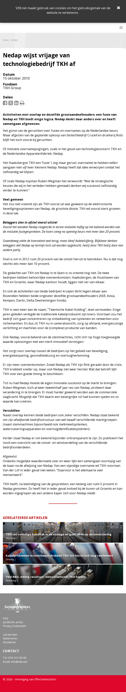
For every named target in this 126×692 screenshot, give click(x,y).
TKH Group (12, 87)
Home (6, 40)
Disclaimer (9, 642)
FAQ (5, 618)
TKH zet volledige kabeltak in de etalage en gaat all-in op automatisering (58, 534)
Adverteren (10, 638)
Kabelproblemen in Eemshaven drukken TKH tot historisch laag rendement (59, 555)
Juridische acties (13, 622)
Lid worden (10, 634)
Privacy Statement (14, 626)
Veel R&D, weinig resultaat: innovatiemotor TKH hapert (46, 577)
